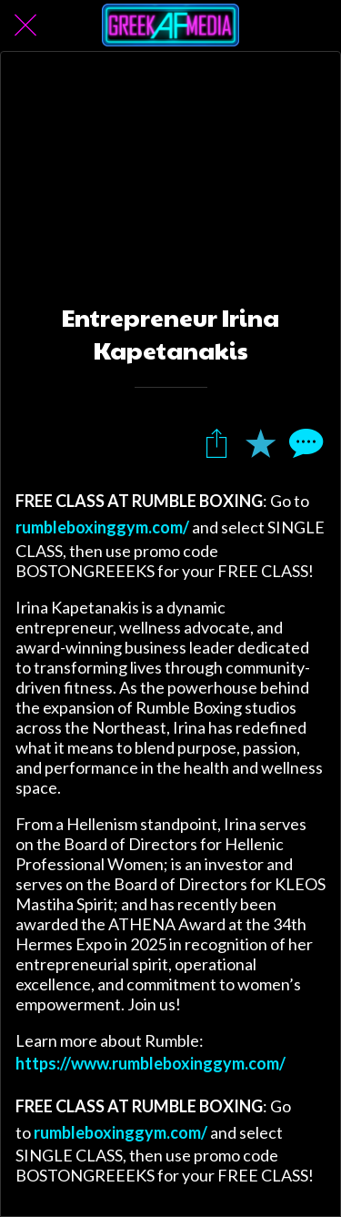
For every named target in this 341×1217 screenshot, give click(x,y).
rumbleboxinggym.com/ (102, 527)
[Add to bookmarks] (260, 442)
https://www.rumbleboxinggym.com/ (150, 1063)
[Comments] (304, 442)
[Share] (216, 442)
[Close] (25, 25)
